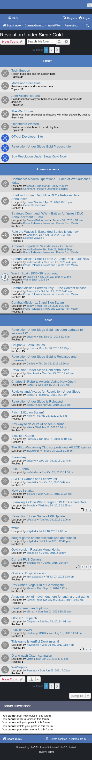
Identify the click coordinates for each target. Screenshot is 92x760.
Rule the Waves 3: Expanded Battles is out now (44, 231)
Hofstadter (32, 472)
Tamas (30, 552)
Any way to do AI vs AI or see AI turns (37, 424)
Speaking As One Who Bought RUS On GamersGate (48, 502)
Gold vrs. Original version (29, 573)
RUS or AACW (21, 630)
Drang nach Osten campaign (31, 655)
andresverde (33, 262)
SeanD (30, 384)
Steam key (18, 457)
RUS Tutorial (20, 469)
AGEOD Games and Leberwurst (34, 479)
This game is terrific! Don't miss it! (35, 641)
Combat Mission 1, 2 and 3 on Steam (37, 302)
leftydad (31, 531)
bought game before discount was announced (43, 538)
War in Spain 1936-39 (36, 279)
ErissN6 (31, 336)
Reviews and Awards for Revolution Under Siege (45, 391)
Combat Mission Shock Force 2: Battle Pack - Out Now (50, 259)
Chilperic (31, 621)
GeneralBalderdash (37, 220)
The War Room (22, 111)
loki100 (30, 493)
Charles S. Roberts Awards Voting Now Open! (43, 381)
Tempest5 (32, 291)
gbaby (30, 305)
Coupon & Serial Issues (28, 345)
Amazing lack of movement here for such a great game (50, 596)
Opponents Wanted (25, 124)
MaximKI (31, 276)
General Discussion (34, 205)
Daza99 (31, 202)
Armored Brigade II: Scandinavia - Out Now (42, 246)
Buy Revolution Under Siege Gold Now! (39, 156)
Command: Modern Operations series (45, 188)
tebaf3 (30, 185)
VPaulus (31, 519)
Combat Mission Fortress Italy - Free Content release (48, 288)
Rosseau (31, 670)
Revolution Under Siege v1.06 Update (38, 516)
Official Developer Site (27, 136)
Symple (30, 505)
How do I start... (22, 490)
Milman (30, 611)
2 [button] (52, 50)
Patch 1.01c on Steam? (28, 412)
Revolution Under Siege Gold (31, 34)
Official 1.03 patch (24, 618)
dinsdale (31, 562)
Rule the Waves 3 (33, 237)
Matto (29, 658)
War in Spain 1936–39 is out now (34, 273)
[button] (57, 50)
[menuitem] (13, 18)
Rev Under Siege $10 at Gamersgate (37, 585)
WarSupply (19, 667)
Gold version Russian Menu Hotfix (35, 549)
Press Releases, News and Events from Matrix (50, 223)
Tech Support (20, 70)
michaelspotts (34, 576)
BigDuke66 (32, 450)
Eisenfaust (32, 373)
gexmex (31, 348)
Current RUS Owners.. (27, 559)
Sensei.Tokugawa (36, 599)
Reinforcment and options (29, 608)
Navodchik (32, 644)
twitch (15, 528)
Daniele (30, 363)
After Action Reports (25, 96)
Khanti (30, 588)
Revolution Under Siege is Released (37, 401)
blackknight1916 (36, 633)
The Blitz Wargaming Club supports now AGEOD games (51, 447)
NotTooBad (32, 249)
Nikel (29, 415)
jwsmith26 (32, 234)
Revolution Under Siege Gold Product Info (41, 146)
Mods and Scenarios (25, 83)
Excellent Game (22, 436)
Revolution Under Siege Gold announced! (40, 370)
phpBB (33, 747)
